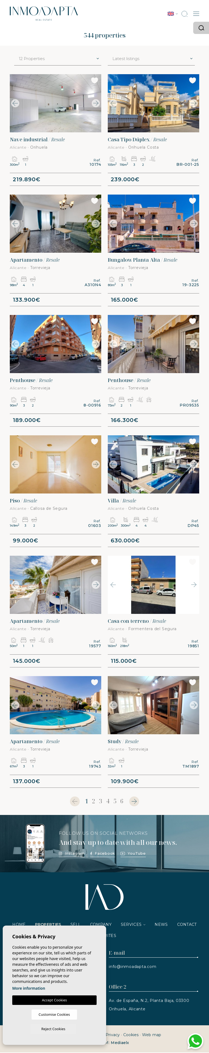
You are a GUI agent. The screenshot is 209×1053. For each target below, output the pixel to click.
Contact (187, 925)
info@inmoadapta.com (132, 967)
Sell (75, 925)
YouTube (133, 854)
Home (19, 925)
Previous (15, 103)
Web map (151, 1035)
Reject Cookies (73, 1028)
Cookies (131, 1035)
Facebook (102, 854)
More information (28, 1002)
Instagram (72, 854)
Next (95, 103)
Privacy (113, 1035)
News (161, 925)
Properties (48, 925)
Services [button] (131, 925)
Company (101, 925)
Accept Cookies (54, 1014)
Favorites (104, 936)
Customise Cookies (33, 1028)
